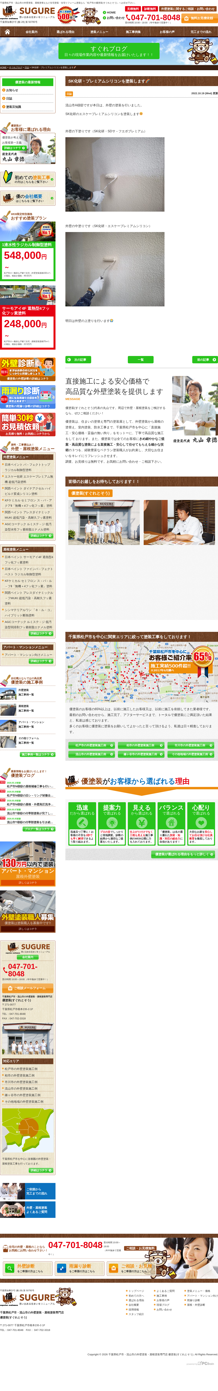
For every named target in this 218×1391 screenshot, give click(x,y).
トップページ (136, 1290)
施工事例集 (133, 32)
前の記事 (203, 359)
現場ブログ (163, 1304)
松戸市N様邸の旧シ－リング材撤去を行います (31, 793)
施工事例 (162, 1295)
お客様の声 (167, 32)
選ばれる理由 (65, 32)
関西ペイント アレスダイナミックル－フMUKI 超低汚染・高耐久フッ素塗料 (29, 598)
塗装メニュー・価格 (198, 1290)
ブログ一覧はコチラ (37, 829)
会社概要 (134, 1304)
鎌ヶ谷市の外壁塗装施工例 (140, 754)
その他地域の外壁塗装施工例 (190, 754)
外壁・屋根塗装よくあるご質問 (23, 1209)
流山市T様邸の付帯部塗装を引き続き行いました (31, 820)
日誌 (69, 93)
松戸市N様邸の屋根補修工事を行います (31, 784)
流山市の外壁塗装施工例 (91, 754)
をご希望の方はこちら (27, 1268)
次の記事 (80, 359)
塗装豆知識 (13, 106)
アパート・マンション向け (202, 1295)
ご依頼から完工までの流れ (23, 1191)
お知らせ (12, 90)
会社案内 (31, 32)
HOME (111, 12)
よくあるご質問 (166, 1290)
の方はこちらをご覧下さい (26, 178)
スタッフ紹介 (136, 1314)
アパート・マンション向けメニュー (28, 654)
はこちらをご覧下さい (23, 198)
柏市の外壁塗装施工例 (140, 745)
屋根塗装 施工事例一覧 (17, 710)
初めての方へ (136, 1295)
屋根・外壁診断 (196, 1304)
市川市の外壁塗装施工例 (190, 745)
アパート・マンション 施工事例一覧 (22, 726)
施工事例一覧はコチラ (36, 754)
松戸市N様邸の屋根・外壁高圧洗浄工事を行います (31, 802)
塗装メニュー (99, 32)
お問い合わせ (116, 17)
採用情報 (134, 1309)
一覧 (141, 359)
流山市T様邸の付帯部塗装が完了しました (31, 811)
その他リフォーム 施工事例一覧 (19, 742)
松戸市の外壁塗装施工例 (91, 745)
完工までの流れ (201, 32)
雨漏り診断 (193, 1300)
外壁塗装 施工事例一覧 (17, 694)
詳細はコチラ (39, 535)
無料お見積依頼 (202, 18)
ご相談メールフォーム (30, 988)
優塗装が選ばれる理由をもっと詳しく (182, 854)
